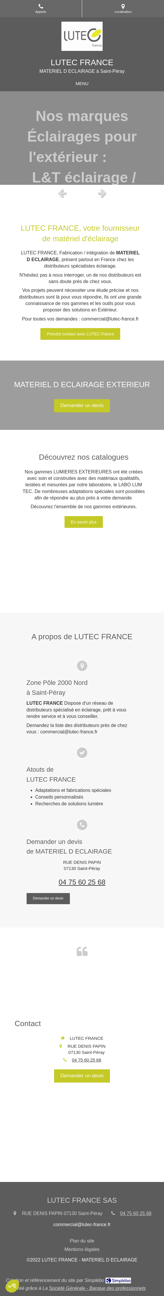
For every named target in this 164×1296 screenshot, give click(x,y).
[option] (82, 138)
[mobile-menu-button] (81, 83)
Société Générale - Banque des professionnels (97, 1288)
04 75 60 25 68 (81, 882)
